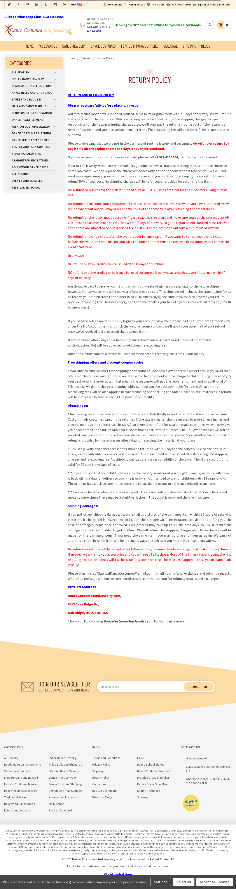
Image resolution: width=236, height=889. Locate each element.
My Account (115, 4)
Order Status (137, 4)
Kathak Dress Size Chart (152, 784)
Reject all (183, 882)
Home (29, 46)
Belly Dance (34, 174)
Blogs (205, 46)
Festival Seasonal (26, 187)
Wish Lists (158, 4)
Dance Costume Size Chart (154, 771)
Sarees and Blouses (34, 99)
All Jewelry (34, 72)
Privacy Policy (101, 764)
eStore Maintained (132, 859)
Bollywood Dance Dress (30, 167)
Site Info (189, 46)
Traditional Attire (26, 154)
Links (140, 758)
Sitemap (142, 797)
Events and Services (27, 181)
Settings (160, 882)
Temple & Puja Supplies (139, 46)
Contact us (99, 784)
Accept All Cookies (214, 882)
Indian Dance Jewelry (34, 79)
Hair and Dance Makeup (34, 106)
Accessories (47, 46)
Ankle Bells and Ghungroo (32, 93)
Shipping (98, 771)
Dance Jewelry (74, 46)
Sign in (202, 4)
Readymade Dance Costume (34, 86)
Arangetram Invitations (30, 160)
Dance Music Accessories (30, 140)
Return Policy (105, 58)
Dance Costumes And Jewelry (93, 859)
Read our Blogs (102, 797)
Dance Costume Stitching (31, 133)
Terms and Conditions (106, 758)
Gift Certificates (181, 4)
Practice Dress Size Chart (153, 778)
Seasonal (170, 46)
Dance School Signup (150, 764)
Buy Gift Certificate (104, 791)
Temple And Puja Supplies (34, 147)
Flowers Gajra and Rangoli (33, 113)
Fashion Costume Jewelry (34, 126)
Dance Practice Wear (34, 120)
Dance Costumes (103, 46)
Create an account (221, 4)
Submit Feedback (148, 791)
